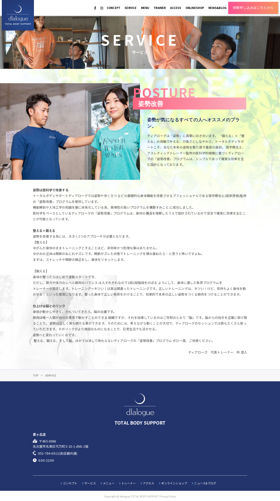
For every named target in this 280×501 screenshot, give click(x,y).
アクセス (148, 483)
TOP (36, 375)
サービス (90, 483)
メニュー (108, 483)
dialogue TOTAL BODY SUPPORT (139, 496)
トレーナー (128, 483)
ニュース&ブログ (205, 483)
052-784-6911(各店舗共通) (57, 453)
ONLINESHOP (195, 8)
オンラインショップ (174, 483)
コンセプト (70, 483)
